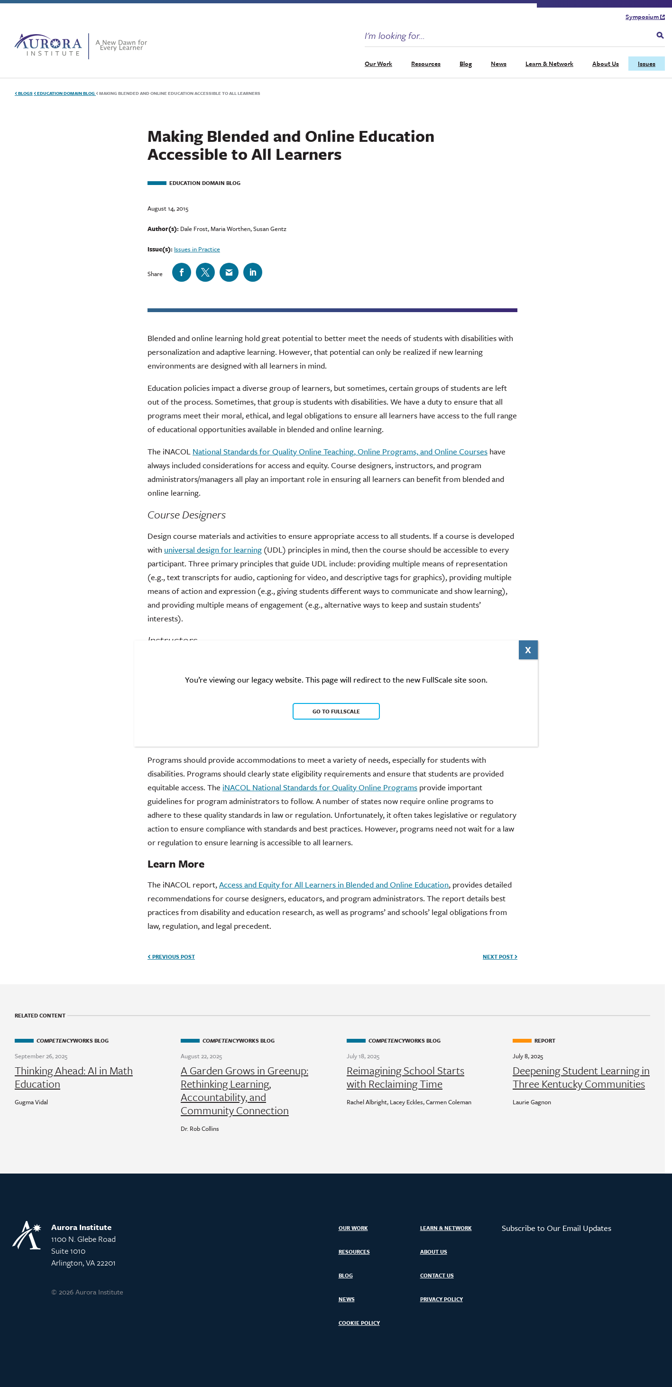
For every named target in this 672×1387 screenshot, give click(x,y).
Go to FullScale (336, 711)
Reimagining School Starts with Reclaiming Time (405, 1077)
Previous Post (171, 956)
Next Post (500, 956)
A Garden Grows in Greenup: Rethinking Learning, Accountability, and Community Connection (244, 1090)
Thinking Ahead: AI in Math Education (74, 1077)
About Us (605, 63)
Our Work (378, 63)
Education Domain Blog (65, 93)
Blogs (24, 93)
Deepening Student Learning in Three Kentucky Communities (581, 1077)
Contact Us (437, 1275)
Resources (426, 63)
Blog (466, 63)
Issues (646, 63)
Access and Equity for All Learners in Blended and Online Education (334, 884)
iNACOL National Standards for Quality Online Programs (319, 787)
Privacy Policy (441, 1299)
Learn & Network (549, 63)
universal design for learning (213, 549)
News (498, 63)
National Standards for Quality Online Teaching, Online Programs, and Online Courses (340, 451)
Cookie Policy (359, 1323)
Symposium (645, 16)
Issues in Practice (197, 249)
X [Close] (528, 649)
